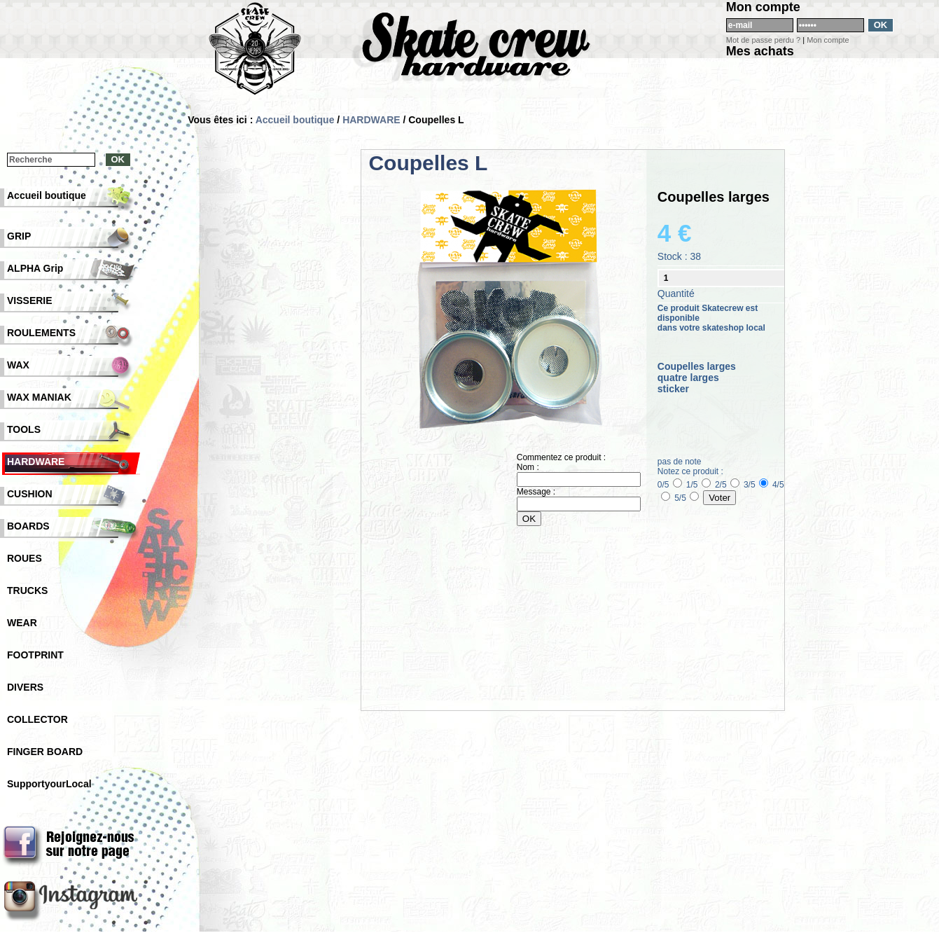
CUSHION (30, 493)
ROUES (24, 558)
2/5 (727, 485)
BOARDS (28, 526)
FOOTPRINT (35, 655)
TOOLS (24, 429)
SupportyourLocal (49, 783)
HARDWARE (371, 119)
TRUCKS (27, 590)
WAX (18, 365)
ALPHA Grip (35, 268)
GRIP (19, 236)
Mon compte (828, 40)
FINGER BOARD (45, 751)
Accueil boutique (295, 119)
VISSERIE (30, 300)
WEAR (22, 622)
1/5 (698, 485)
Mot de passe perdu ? (763, 40)
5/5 (686, 498)
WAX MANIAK (39, 397)
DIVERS (25, 687)
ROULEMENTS (41, 332)
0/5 (670, 485)
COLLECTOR (37, 719)
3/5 (756, 485)
